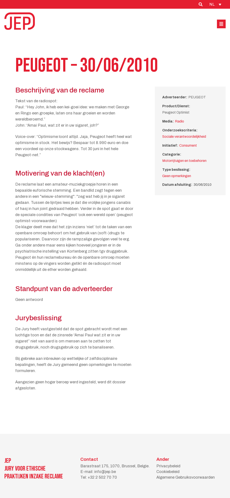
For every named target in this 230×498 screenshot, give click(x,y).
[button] (221, 24)
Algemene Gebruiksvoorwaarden (185, 477)
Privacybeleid (168, 466)
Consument (188, 145)
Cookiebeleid (167, 471)
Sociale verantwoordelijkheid (184, 136)
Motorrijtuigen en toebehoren (184, 161)
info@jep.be (105, 471)
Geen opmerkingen (176, 176)
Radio (179, 121)
